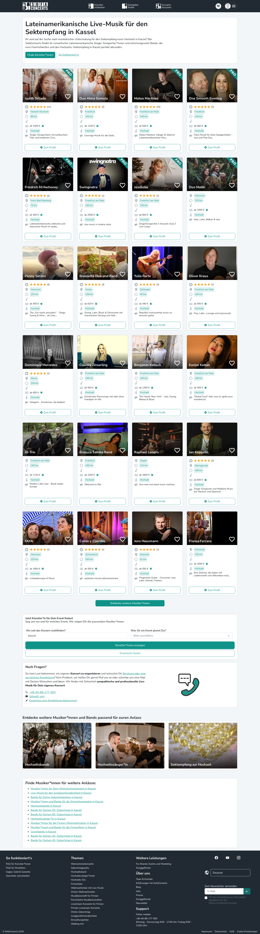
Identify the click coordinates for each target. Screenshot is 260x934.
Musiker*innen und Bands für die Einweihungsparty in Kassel (67, 801)
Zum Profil (49, 147)
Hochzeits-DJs (78, 879)
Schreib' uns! (37, 696)
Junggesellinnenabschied (84, 915)
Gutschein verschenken (18, 875)
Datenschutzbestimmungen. (223, 903)
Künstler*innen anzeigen (130, 645)
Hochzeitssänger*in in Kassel (48, 819)
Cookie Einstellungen (247, 931)
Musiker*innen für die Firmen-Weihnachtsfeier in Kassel (64, 823)
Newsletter (141, 903)
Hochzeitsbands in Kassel (46, 806)
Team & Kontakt (144, 879)
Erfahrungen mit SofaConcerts (151, 883)
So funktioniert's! (69, 55)
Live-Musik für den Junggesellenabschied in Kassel (61, 793)
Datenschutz (221, 931)
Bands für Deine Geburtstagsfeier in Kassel (56, 797)
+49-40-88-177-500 (42, 692)
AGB (231, 931)
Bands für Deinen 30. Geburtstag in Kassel (56, 836)
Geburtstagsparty (80, 867)
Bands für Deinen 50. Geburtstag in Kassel (56, 810)
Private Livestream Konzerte (85, 907)
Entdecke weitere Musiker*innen (130, 603)
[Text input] (224, 891)
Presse (139, 895)
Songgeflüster (143, 867)
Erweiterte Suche (130, 653)
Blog (138, 887)
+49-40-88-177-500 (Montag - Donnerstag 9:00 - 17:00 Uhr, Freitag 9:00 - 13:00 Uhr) (164, 922)
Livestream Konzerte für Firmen (87, 904)
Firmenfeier (77, 883)
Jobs (138, 891)
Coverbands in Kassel (43, 832)
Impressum (206, 931)
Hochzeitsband (78, 871)
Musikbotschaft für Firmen (84, 895)
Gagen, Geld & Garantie (18, 871)
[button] (230, 6)
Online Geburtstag (80, 911)
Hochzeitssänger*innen (83, 875)
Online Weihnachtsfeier (83, 891)
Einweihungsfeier (80, 919)
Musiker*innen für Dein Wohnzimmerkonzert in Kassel (63, 788)
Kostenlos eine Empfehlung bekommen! (53, 700)
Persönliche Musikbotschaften (86, 899)
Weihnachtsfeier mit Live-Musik (87, 887)
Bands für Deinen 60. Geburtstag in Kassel (56, 814)
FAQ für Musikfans (16, 867)
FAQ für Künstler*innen (18, 863)
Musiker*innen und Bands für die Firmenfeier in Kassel (63, 827)
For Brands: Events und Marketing (153, 863)
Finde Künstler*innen (40, 55)
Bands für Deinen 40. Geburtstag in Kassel (56, 840)
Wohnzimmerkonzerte (82, 863)
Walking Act (77, 923)
